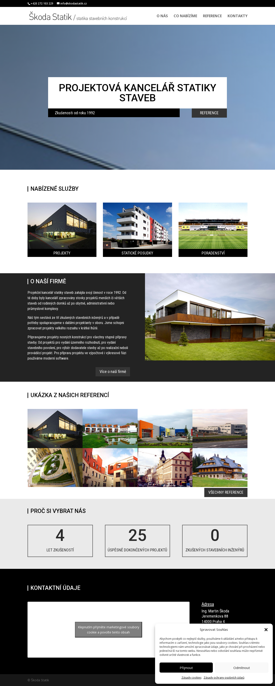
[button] (266, 629)
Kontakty (237, 16)
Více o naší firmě (113, 371)
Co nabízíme (185, 16)
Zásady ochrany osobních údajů (224, 678)
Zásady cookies (191, 678)
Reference (212, 16)
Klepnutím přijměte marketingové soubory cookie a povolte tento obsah (108, 629)
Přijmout (186, 667)
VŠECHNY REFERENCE (225, 492)
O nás (162, 16)
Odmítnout (241, 667)
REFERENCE (209, 112)
